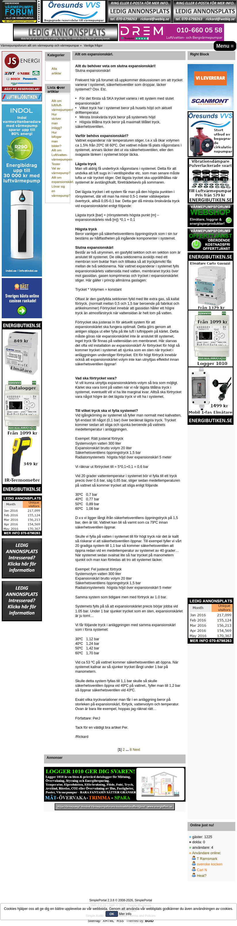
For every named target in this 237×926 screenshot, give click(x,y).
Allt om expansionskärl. (94, 54)
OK (111, 914)
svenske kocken (209, 864)
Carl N (202, 870)
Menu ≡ (225, 46)
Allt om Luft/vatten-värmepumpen (61, 154)
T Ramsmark (207, 859)
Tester (55, 164)
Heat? (201, 876)
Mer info (125, 914)
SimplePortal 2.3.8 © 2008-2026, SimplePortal (120, 900)
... (128, 750)
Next (136, 750)
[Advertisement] (22, 708)
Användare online (206, 853)
